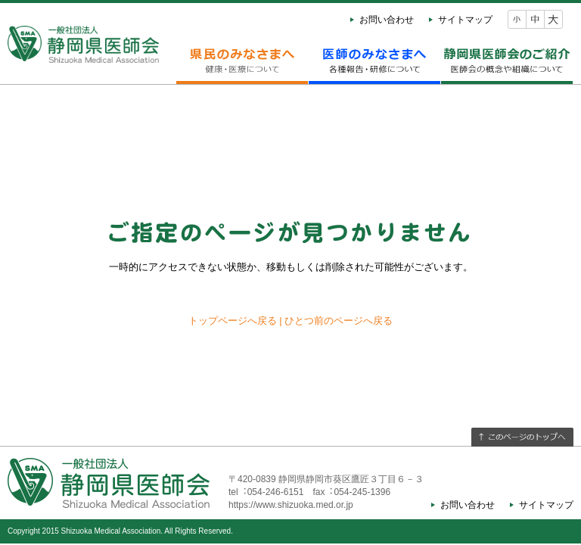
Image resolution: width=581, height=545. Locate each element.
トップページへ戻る (232, 320)
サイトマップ (465, 19)
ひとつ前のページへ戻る (338, 320)
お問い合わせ (386, 19)
